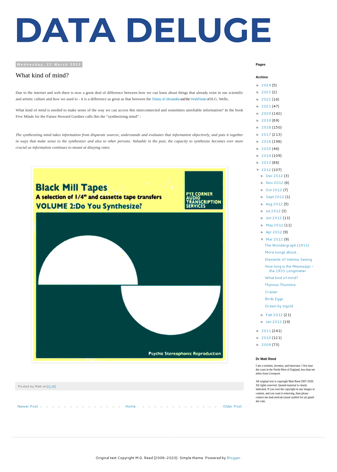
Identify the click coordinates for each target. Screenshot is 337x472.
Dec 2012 (275, 175)
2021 (266, 106)
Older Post (232, 406)
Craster (271, 291)
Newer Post (27, 406)
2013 (266, 162)
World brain (198, 99)
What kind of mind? (281, 277)
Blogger (233, 457)
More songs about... (282, 252)
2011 (266, 330)
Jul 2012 (274, 210)
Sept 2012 (275, 196)
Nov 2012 (275, 182)
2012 (266, 169)
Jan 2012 (274, 321)
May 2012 (275, 225)
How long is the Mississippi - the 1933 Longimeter (289, 268)
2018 (266, 127)
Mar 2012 (275, 239)
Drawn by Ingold (279, 306)
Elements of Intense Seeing (288, 259)
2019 (266, 120)
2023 (266, 92)
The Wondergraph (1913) (287, 245)
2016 (266, 141)
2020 (266, 113)
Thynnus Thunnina (280, 284)
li (153, 99)
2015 (266, 148)
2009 (266, 344)
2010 (266, 337)
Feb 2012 (275, 314)
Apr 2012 (274, 231)
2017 (266, 134)
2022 (266, 99)
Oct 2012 (274, 189)
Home (130, 406)
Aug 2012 (275, 203)
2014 (266, 155)
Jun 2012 (274, 217)
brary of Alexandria (167, 99)
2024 (266, 85)
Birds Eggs (274, 298)
